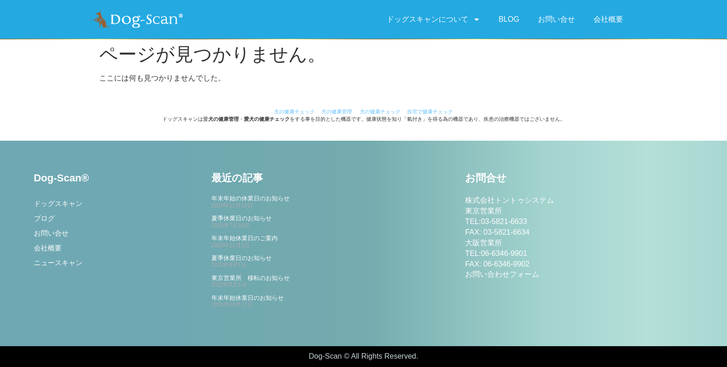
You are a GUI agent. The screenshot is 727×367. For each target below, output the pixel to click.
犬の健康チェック (294, 111)
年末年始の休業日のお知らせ (250, 198)
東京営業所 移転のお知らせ (250, 277)
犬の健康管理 (336, 111)
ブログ (45, 220)
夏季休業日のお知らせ (241, 218)
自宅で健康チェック (430, 111)
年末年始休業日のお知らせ (247, 297)
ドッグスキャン (60, 204)
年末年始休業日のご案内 (244, 238)
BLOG (509, 19)
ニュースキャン (60, 267)
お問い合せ (556, 19)
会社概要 (608, 19)
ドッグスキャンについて (433, 19)
